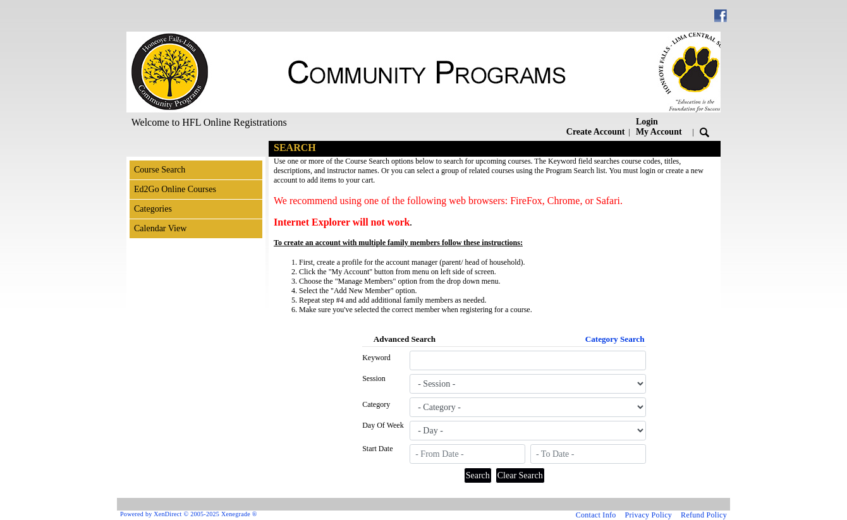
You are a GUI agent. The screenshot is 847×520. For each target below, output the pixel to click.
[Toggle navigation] (138, 149)
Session (374, 378)
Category (376, 404)
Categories (153, 209)
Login (659, 126)
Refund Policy (704, 515)
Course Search (159, 169)
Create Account (595, 131)
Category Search (615, 339)
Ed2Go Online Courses (175, 189)
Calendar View (160, 228)
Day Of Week (382, 425)
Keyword (376, 357)
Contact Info (596, 515)
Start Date (377, 448)
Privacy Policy (649, 515)
